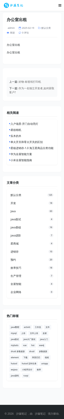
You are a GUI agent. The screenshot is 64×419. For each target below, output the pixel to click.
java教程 (15, 327)
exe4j (41, 345)
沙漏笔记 (21, 413)
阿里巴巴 (36, 357)
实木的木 (16, 136)
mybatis (14, 345)
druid (31, 351)
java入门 (44, 339)
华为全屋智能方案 (21, 154)
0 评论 (25, 32)
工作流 (38, 327)
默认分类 (46, 27)
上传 (23, 333)
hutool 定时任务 (29, 363)
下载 (25, 357)
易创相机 (16, 130)
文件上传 (34, 333)
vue (24, 345)
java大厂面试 (29, 339)
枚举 (39, 369)
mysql (14, 333)
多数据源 (43, 351)
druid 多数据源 (18, 351)
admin (11, 27)
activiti (27, 327)
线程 (47, 357)
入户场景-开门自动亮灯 (24, 124)
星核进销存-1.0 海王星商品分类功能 (32, 148)
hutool (14, 363)
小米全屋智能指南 (21, 160)
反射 (45, 333)
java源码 (15, 375)
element (15, 357)
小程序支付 (27, 369)
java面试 (15, 339)
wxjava (14, 369)
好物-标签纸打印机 (30, 82)
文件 (48, 327)
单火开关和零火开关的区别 (27, 142)
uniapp (44, 363)
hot (32, 345)
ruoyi (25, 375)
